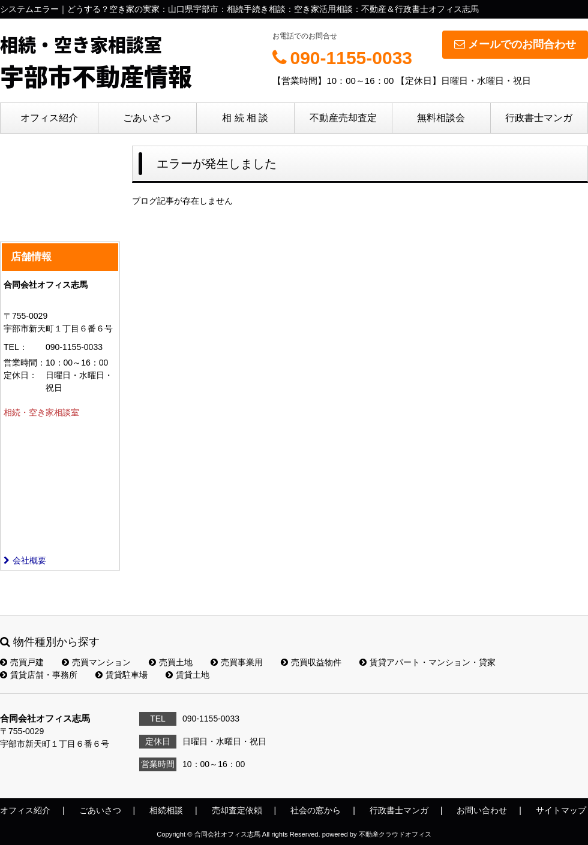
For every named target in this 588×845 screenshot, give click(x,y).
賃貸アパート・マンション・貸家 (427, 662)
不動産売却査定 (343, 118)
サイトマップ (561, 810)
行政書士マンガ (538, 118)
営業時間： (25, 362)
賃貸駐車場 (121, 675)
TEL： (16, 347)
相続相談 (166, 810)
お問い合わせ (482, 810)
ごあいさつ (147, 118)
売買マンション (96, 662)
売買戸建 (22, 662)
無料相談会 (441, 118)
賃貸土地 (187, 675)
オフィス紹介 (49, 118)
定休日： (20, 375)
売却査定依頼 (237, 810)
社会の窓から (315, 810)
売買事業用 (237, 662)
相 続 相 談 (245, 118)
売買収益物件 (311, 662)
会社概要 (25, 560)
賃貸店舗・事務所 (38, 675)
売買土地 (171, 662)
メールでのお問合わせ (515, 44)
